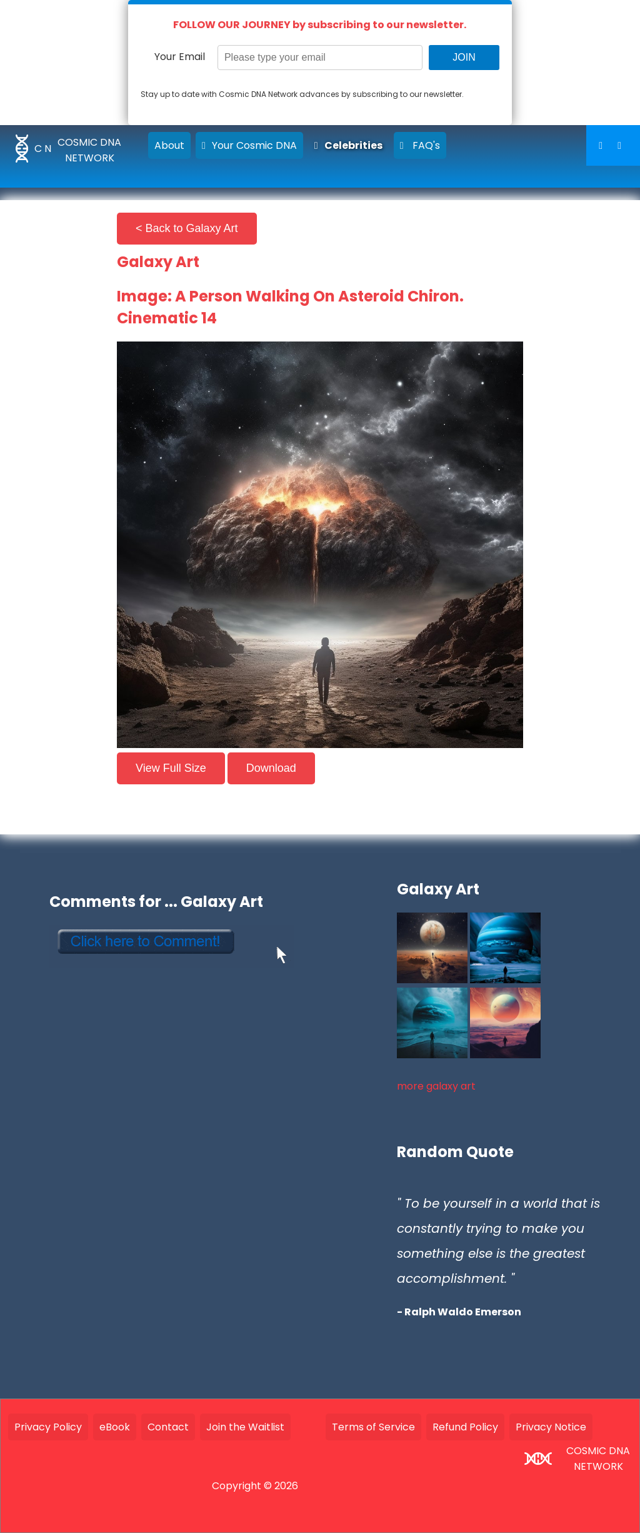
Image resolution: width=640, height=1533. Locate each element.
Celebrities (348, 145)
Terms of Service (373, 1427)
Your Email (179, 56)
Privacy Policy (48, 1427)
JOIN (463, 57)
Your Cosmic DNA (249, 145)
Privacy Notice (551, 1427)
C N (42, 148)
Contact (168, 1427)
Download (271, 768)
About (169, 145)
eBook (114, 1427)
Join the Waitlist (245, 1427)
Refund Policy (465, 1427)
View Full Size (171, 768)
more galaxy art (436, 1086)
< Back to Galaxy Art (187, 228)
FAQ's (420, 145)
